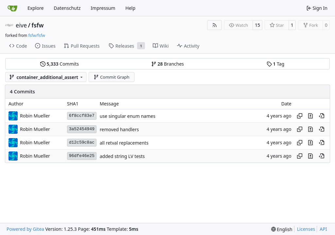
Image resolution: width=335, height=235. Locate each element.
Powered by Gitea (25, 229)
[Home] (12, 8)
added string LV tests (122, 156)
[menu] (281, 229)
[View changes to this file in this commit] (310, 116)
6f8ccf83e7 (82, 115)
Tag (275, 64)
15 (257, 25)
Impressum (103, 8)
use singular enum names (127, 116)
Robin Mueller (35, 116)
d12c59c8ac (82, 142)
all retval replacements (124, 143)
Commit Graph (111, 77)
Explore (35, 8)
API (323, 229)
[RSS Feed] (214, 25)
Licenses (306, 229)
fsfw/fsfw (36, 35)
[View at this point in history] (321, 116)
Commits (59, 64)
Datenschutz (67, 8)
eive (21, 25)
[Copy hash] (300, 116)
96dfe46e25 (82, 155)
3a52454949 (82, 129)
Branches (167, 64)
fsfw (37, 25)
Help (130, 8)
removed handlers (119, 129)
